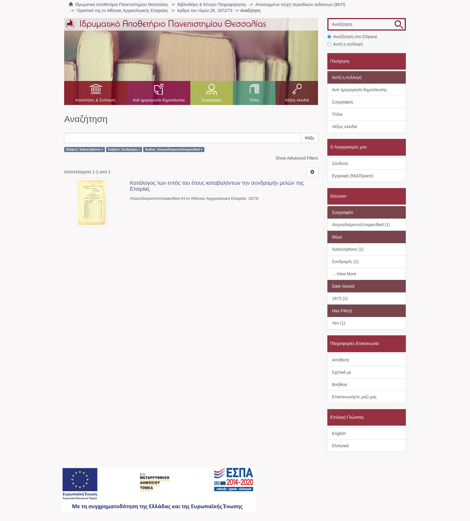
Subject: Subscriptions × (84, 149)
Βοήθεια (339, 384)
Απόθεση (340, 360)
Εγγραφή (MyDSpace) (352, 175)
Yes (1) (338, 323)
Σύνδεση (340, 163)
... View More (344, 273)
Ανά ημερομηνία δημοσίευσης (158, 100)
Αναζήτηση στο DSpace (352, 36)
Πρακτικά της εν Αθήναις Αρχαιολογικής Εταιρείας (122, 10)
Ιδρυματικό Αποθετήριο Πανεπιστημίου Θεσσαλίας (121, 4)
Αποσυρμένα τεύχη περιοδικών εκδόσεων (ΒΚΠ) (300, 4)
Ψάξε (309, 138)
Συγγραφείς (211, 100)
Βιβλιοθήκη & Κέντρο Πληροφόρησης (211, 4)
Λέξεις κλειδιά (297, 100)
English (339, 433)
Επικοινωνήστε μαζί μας (354, 396)
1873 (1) (340, 298)
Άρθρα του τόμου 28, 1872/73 (204, 10)
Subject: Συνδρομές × (124, 149)
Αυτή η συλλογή (345, 44)
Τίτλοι (254, 100)
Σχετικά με (341, 372)
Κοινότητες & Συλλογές (96, 100)
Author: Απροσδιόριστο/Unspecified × (173, 149)
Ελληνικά (340, 445)
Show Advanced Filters (296, 158)
